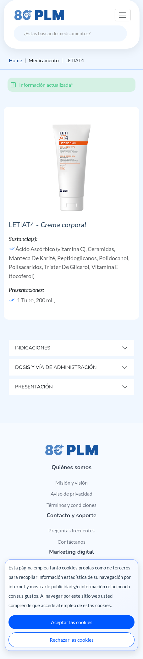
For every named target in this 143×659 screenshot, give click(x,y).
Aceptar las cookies (71, 622)
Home (15, 60)
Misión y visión (71, 483)
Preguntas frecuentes (71, 530)
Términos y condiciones (71, 505)
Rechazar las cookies (72, 640)
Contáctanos (71, 542)
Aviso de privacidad (71, 494)
